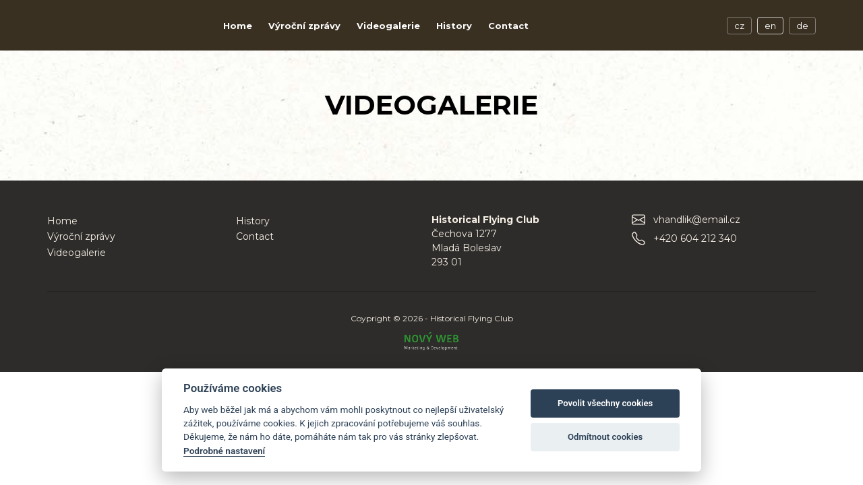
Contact (508, 25)
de (802, 25)
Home (237, 25)
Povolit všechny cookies (605, 403)
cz (739, 25)
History (454, 25)
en (770, 25)
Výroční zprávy (304, 25)
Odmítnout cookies (605, 437)
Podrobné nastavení (224, 450)
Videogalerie (388, 25)
